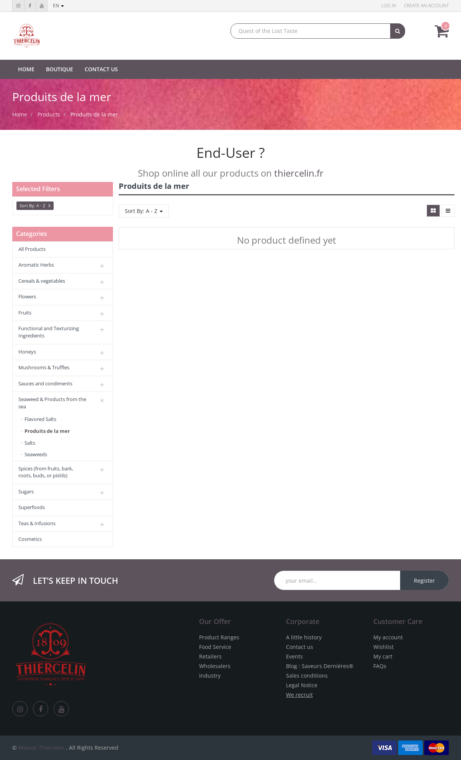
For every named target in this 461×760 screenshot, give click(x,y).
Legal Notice (301, 685)
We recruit (299, 694)
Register (424, 580)
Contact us (299, 646)
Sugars (26, 491)
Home (19, 114)
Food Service (215, 646)
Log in (388, 5)
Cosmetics (30, 539)
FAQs (379, 666)
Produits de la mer (94, 114)
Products (49, 114)
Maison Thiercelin (41, 747)
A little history (304, 637)
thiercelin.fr (299, 173)
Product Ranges (219, 637)
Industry (210, 675)
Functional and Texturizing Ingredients (48, 332)
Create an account (426, 5)
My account (388, 637)
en (58, 5)
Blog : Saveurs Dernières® (319, 666)
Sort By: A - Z (144, 211)
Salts (30, 442)
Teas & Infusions (37, 523)
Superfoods (31, 507)
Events (294, 656)
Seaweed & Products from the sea (52, 403)
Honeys (27, 351)
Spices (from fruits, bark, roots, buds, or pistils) (45, 472)
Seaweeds (36, 454)
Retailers (210, 656)
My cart (382, 656)
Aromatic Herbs (36, 264)
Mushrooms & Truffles (43, 367)
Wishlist (383, 646)
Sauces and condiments (45, 383)
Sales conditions (307, 675)
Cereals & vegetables (41, 280)
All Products (32, 249)
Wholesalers (214, 666)
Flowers (27, 296)
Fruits (24, 312)
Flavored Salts (40, 419)
